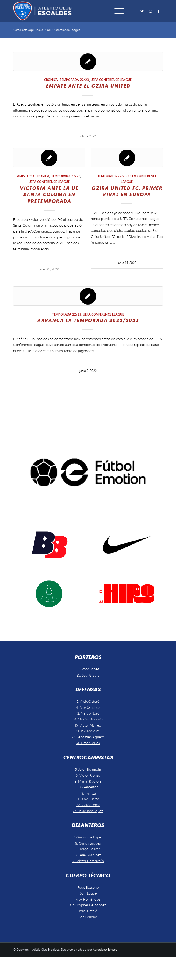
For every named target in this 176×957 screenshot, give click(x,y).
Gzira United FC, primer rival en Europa (127, 191)
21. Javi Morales (87, 731)
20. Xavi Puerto (88, 799)
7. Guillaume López (88, 837)
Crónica (51, 79)
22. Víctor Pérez (88, 805)
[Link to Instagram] (150, 11)
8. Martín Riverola (88, 781)
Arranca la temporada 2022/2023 (88, 320)
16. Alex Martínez (88, 855)
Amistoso (25, 176)
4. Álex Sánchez (88, 707)
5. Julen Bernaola (88, 769)
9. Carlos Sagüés (88, 843)
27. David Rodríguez (88, 811)
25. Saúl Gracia (88, 675)
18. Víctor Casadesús (88, 861)
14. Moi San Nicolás (88, 719)
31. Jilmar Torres (88, 743)
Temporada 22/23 (74, 79)
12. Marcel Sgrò (87, 713)
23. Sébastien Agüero (88, 737)
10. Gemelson (88, 787)
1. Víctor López (88, 669)
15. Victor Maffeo (88, 725)
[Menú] (116, 11)
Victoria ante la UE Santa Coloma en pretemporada (49, 194)
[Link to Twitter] (142, 11)
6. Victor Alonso (88, 775)
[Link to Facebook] (159, 11)
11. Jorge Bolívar (88, 849)
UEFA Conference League (111, 79)
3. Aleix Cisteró (88, 701)
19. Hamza (88, 793)
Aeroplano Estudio (105, 949)
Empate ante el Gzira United (88, 85)
